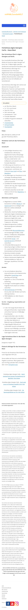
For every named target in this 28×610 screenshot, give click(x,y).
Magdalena (7, 173)
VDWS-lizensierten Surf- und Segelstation (13, 441)
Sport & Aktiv (4, 593)
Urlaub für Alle (5, 591)
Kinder (14, 239)
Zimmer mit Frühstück (19, 31)
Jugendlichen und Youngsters (16, 530)
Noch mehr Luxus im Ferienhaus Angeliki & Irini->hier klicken (14, 384)
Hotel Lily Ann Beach (14, 485)
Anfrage (3, 595)
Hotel (3, 36)
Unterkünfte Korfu (7, 31)
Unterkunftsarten (6, 457)
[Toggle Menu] (24, 25)
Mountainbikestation (18, 230)
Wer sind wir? (4, 589)
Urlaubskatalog (8, 123)
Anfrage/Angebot (9, 125)
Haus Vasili (13, 171)
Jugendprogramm (9, 241)
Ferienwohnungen (8, 34)
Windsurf (19, 204)
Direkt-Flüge (15, 275)
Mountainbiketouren (10, 521)
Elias (20, 171)
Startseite (4, 40)
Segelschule (7, 206)
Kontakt (3, 596)
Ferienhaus (15, 459)
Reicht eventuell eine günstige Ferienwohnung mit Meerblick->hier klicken (14, 376)
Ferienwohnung (5, 461)
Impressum (4, 598)
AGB (3, 586)
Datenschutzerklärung (6, 587)
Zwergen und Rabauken (16, 528)
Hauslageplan (8, 127)
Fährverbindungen (9, 290)
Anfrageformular (13, 365)
